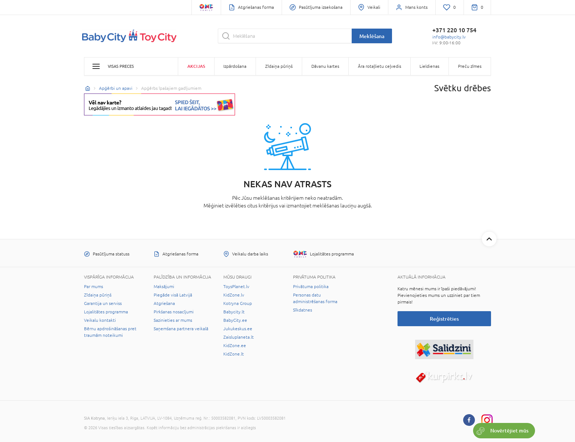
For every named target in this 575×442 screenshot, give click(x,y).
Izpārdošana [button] (234, 66)
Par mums (93, 286)
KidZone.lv (233, 295)
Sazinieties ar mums (173, 320)
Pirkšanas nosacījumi (174, 311)
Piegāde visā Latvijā (173, 295)
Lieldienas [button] (429, 66)
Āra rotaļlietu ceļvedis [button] (379, 66)
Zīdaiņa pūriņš (97, 295)
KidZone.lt (233, 354)
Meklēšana (371, 36)
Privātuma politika (311, 286)
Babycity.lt (234, 311)
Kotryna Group (237, 303)
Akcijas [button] (196, 66)
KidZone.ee (234, 345)
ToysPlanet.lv (236, 286)
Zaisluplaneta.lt (238, 337)
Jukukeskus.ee (237, 328)
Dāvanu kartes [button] (325, 66)
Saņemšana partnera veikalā (181, 328)
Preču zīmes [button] (469, 66)
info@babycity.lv (449, 37)
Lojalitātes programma (106, 311)
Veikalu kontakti (100, 320)
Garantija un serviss (103, 303)
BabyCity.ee (235, 320)
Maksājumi (164, 286)
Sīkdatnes (302, 310)
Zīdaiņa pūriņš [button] (279, 66)
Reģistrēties (444, 319)
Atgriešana (164, 303)
